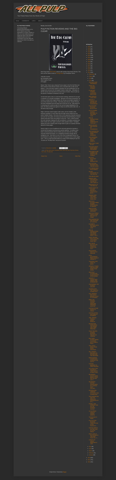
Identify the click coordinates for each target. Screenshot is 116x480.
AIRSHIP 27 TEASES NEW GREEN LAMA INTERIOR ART (93, 280)
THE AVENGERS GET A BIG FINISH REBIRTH (93, 139)
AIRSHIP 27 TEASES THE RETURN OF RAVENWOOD (93, 101)
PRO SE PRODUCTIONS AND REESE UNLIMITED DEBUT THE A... (93, 232)
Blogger (64, 472)
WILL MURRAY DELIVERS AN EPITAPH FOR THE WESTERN (93, 353)
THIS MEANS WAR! (94, 176)
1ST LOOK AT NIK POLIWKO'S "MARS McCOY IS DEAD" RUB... (93, 370)
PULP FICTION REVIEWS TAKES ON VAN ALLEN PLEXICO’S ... (93, 423)
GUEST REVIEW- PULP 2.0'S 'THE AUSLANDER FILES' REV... (93, 239)
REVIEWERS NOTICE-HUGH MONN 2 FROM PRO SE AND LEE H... (93, 377)
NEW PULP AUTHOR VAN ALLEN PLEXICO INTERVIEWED (94, 274)
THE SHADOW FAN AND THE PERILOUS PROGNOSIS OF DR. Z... (94, 399)
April (90, 448)
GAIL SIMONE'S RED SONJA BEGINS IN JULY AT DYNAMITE (94, 295)
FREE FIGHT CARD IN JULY (94, 144)
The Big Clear (59, 73)
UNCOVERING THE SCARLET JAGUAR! (94, 286)
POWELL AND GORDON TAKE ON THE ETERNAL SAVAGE (93, 406)
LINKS (33, 21)
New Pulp (65, 150)
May (90, 446)
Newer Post (44, 156)
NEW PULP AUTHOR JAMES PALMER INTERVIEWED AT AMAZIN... (94, 204)
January (91, 455)
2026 (89, 46)
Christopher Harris (58, 150)
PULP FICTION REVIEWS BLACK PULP (93, 107)
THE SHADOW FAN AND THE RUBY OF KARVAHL (94, 221)
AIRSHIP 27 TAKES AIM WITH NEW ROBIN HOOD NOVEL (93, 268)
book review (51, 150)
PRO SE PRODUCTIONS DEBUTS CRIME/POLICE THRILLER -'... (93, 120)
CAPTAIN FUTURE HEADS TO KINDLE (93, 310)
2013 (89, 72)
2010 (89, 462)
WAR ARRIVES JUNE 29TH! (92, 97)
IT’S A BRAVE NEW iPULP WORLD (93, 169)
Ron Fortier (53, 71)
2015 (89, 70)
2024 (89, 51)
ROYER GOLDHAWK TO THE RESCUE (93, 173)
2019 (89, 61)
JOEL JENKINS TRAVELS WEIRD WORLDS (92, 319)
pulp (69, 150)
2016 (89, 68)
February (91, 452)
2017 (89, 66)
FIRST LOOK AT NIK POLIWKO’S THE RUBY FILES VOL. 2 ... (93, 435)
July (90, 78)
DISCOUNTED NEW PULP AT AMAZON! (93, 252)
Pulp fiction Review (74, 150)
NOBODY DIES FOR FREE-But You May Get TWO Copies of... (94, 180)
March (90, 450)
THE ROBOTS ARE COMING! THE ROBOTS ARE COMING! (93, 153)
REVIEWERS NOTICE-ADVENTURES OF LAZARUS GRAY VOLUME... (93, 385)
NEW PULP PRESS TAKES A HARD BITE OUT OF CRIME (93, 215)
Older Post (77, 156)
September (92, 74)
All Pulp (46, 150)
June (90, 80)
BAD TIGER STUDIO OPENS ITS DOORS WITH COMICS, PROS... (93, 341)
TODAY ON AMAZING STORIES (92, 87)
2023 (89, 53)
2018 (89, 63)
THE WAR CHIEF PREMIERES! (93, 83)
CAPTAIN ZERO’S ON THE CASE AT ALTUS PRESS (93, 429)
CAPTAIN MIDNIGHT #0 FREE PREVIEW (93, 365)
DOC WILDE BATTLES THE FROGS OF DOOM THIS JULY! (93, 246)
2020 (89, 59)
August (91, 76)
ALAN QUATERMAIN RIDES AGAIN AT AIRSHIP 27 (94, 257)
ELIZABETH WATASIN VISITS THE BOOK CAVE (94, 226)
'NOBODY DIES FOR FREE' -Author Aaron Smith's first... (93, 197)
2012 (89, 457)
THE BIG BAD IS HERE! (93, 418)
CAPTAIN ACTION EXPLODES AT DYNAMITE (93, 314)
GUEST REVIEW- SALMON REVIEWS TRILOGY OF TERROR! (93, 333)
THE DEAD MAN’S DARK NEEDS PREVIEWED (93, 148)
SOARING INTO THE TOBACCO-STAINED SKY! (93, 290)
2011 (89, 459)
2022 (89, 55)
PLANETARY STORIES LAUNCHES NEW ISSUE (92, 92)
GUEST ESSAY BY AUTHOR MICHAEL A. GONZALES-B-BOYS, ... (93, 190)
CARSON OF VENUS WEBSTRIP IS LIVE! (93, 441)
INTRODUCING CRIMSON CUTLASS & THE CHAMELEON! (94, 392)
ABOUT (40, 21)
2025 (89, 49)
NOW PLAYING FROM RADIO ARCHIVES (93, 210)
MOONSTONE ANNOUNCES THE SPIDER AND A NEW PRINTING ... (93, 326)
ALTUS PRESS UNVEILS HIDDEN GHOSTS (92, 413)
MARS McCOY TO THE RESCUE (93, 185)
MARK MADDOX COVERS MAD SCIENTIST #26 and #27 (93, 359)
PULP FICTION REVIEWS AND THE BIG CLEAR (93, 165)
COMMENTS (25, 21)
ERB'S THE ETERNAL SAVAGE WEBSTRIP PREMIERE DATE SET (92, 303)
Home (17, 21)
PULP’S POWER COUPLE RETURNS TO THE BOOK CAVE (93, 113)
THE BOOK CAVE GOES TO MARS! (93, 263)
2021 (89, 57)
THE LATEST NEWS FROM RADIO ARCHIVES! (93, 347)
